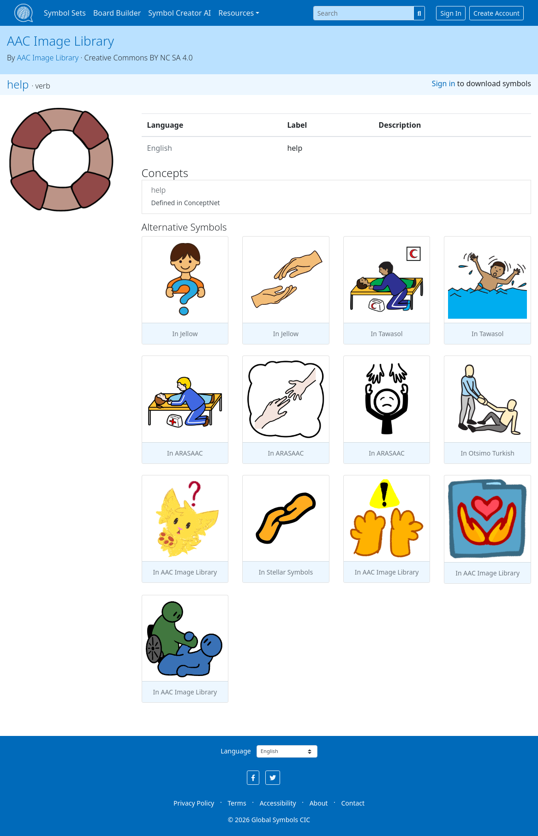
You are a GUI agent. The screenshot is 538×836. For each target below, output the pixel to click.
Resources (236, 13)
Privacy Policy (193, 803)
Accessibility (278, 803)
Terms (236, 803)
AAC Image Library (60, 40)
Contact (353, 803)
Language (236, 751)
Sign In (450, 13)
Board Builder (117, 13)
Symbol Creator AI (179, 13)
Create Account (496, 13)
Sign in (443, 83)
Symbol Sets (65, 13)
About (319, 803)
